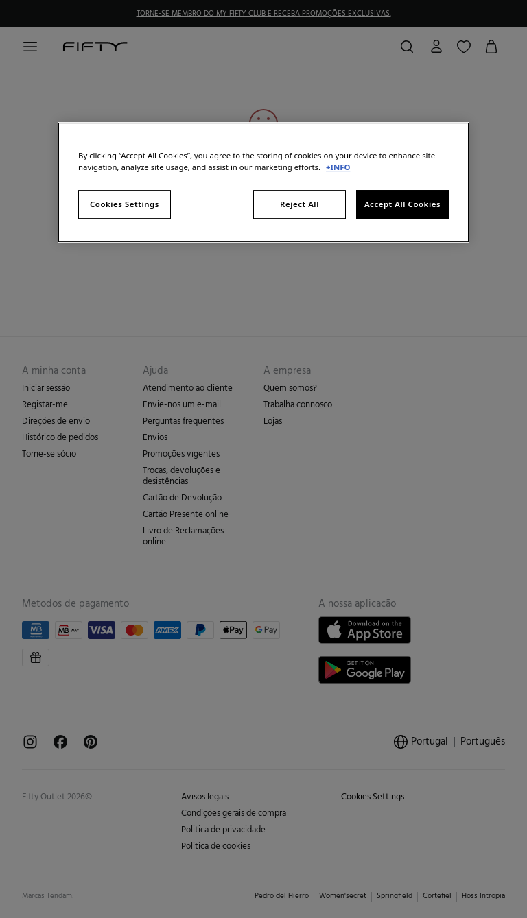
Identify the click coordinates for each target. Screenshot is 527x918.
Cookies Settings (124, 204)
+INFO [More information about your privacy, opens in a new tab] (338, 167)
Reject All (299, 204)
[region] (263, 182)
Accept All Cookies (402, 204)
